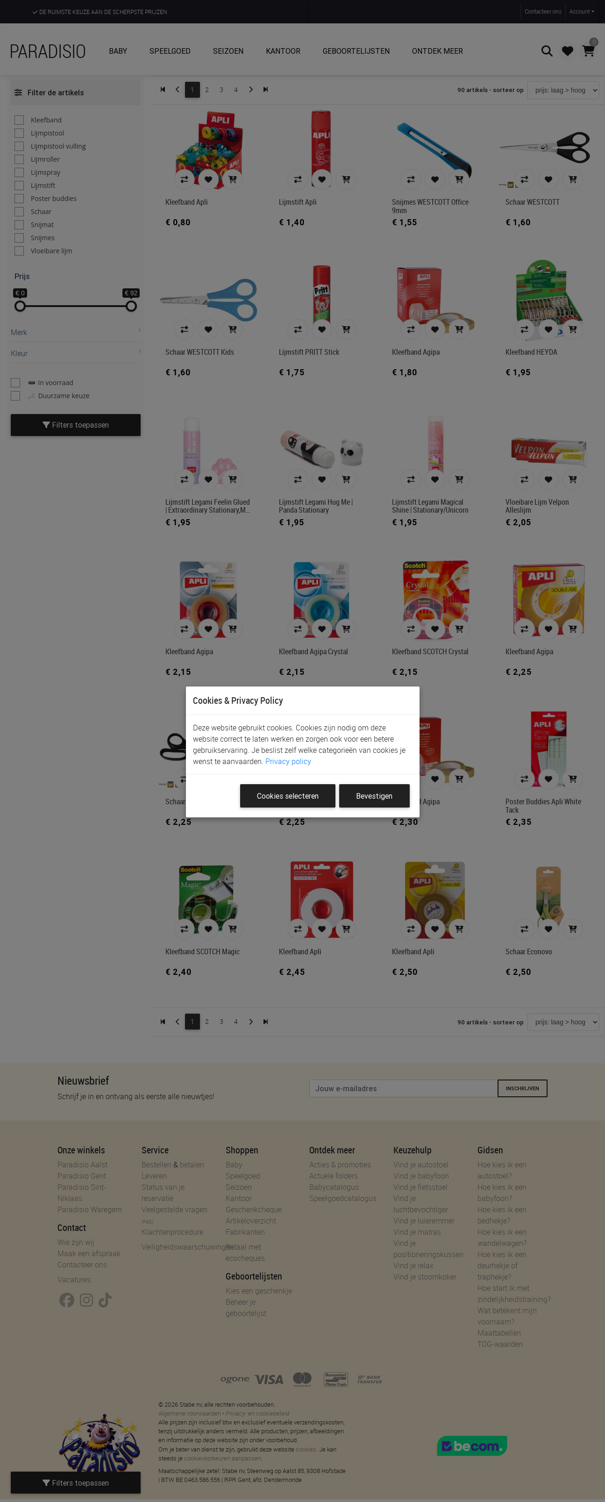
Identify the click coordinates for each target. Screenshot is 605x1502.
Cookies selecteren (288, 796)
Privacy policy (288, 761)
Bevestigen (374, 796)
